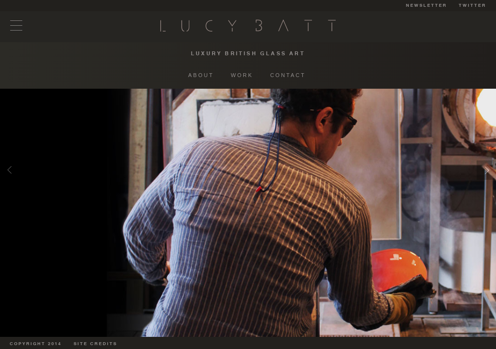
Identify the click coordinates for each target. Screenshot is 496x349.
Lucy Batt (248, 25)
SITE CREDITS (95, 344)
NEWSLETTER (426, 5)
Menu (16, 25)
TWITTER (472, 5)
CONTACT (288, 75)
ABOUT (201, 75)
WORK (242, 75)
